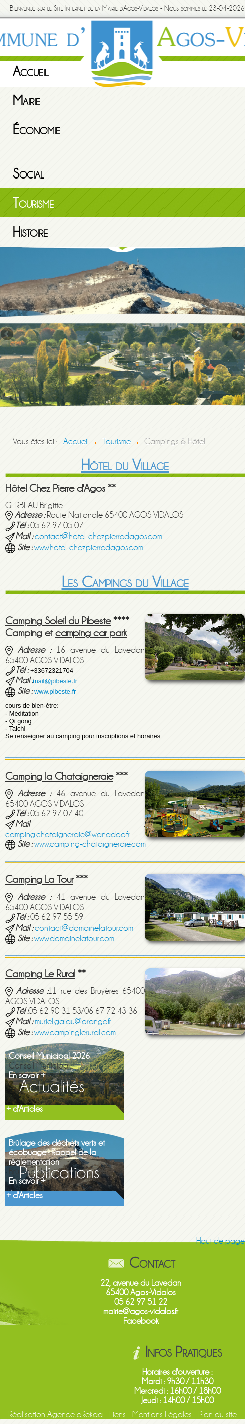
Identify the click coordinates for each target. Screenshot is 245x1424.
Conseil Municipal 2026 (49, 1056)
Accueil (31, 71)
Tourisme (33, 203)
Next (237, 334)
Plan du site (217, 1414)
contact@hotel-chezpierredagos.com (98, 536)
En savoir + (27, 1075)
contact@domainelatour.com (84, 928)
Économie (36, 129)
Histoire (30, 232)
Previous (7, 334)
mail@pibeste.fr (55, 681)
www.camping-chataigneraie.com (90, 844)
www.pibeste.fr (55, 691)
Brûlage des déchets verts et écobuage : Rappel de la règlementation (57, 1152)
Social (28, 174)
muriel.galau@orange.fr (73, 1021)
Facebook (141, 1321)
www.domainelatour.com (74, 938)
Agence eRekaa (75, 1414)
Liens (117, 1414)
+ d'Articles (24, 1109)
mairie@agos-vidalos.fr (140, 1311)
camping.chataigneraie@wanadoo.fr (67, 834)
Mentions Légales (162, 1414)
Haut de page (220, 1241)
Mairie (26, 100)
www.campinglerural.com (75, 1032)
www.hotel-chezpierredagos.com (88, 547)
